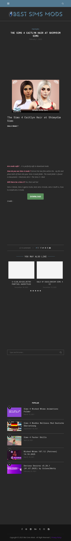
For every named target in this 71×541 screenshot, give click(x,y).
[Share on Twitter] (43, 248)
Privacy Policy (56, 537)
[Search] (63, 3)
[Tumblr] (39, 529)
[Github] (44, 529)
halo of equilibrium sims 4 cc (50, 283)
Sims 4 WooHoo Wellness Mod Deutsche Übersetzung (44, 424)
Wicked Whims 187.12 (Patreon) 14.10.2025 (40, 452)
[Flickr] (31, 529)
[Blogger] (49, 529)
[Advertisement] (35, 59)
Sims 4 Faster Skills (35, 437)
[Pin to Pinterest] (45, 248)
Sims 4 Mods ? (12, 126)
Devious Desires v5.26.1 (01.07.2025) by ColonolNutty (40, 466)
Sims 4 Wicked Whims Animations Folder (41, 410)
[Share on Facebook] (40, 248)
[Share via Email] (50, 248)
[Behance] (35, 529)
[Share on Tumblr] (47, 248)
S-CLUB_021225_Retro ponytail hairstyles (21, 283)
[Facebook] (22, 529)
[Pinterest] (26, 529)
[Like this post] (38, 248)
